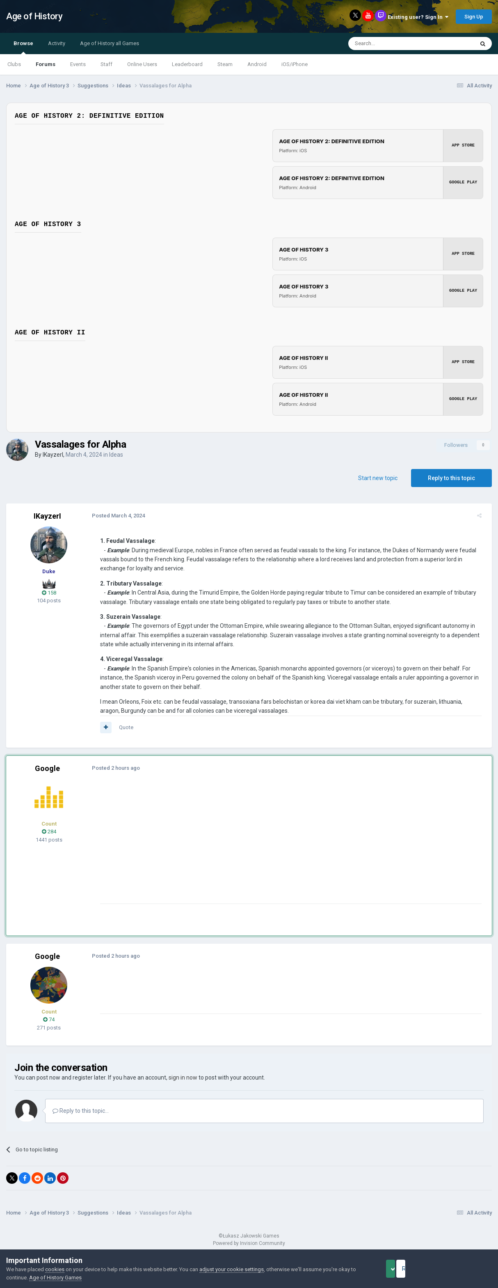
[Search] (391, 43)
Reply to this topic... (81, 1110)
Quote (122, 727)
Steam (225, 64)
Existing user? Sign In (418, 17)
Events (78, 64)
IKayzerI (53, 454)
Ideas (116, 454)
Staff (106, 64)
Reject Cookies (463, 1268)
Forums (45, 64)
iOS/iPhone (294, 64)
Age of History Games (55, 1277)
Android (257, 64)
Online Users (142, 64)
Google (47, 768)
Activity (56, 43)
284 (49, 831)
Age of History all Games (109, 43)
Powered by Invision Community (249, 1243)
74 (49, 1019)
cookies (54, 1269)
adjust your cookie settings (231, 1269)
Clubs (14, 64)
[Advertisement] (245, 846)
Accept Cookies (401, 1268)
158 (49, 593)
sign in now (183, 1077)
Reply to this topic (451, 478)
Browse (23, 47)
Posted (114, 515)
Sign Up (473, 17)
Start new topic (377, 478)
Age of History (34, 16)
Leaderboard (187, 64)
